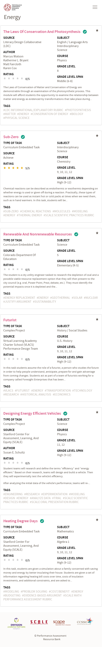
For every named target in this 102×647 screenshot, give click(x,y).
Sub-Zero (11, 136)
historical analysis (36, 394)
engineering (14, 494)
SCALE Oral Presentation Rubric (55, 502)
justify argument (18, 302)
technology (83, 391)
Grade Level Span (70, 77)
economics (62, 394)
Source (9, 38)
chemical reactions (36, 211)
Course (62, 56)
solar (77, 298)
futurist (23, 391)
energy (24, 114)
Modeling (80, 211)
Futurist (9, 320)
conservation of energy (50, 114)
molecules (62, 211)
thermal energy (30, 215)
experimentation (55, 494)
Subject (63, 38)
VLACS (9, 391)
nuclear (91, 298)
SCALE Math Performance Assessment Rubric (42, 597)
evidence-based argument (43, 595)
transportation (58, 391)
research (12, 394)
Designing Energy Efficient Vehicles (32, 413)
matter (10, 114)
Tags (6, 106)
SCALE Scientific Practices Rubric (69, 215)
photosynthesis (78, 110)
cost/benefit (60, 592)
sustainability (45, 302)
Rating (8, 74)
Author (9, 52)
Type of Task (12, 143)
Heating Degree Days (20, 521)
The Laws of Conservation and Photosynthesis (42, 31)
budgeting (13, 595)
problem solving (34, 592)
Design (10, 498)
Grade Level (66, 67)
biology (77, 114)
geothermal (61, 298)
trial (57, 498)
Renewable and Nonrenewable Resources (37, 234)
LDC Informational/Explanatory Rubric (34, 110)
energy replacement (20, 298)
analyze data (41, 498)
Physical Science (17, 118)
